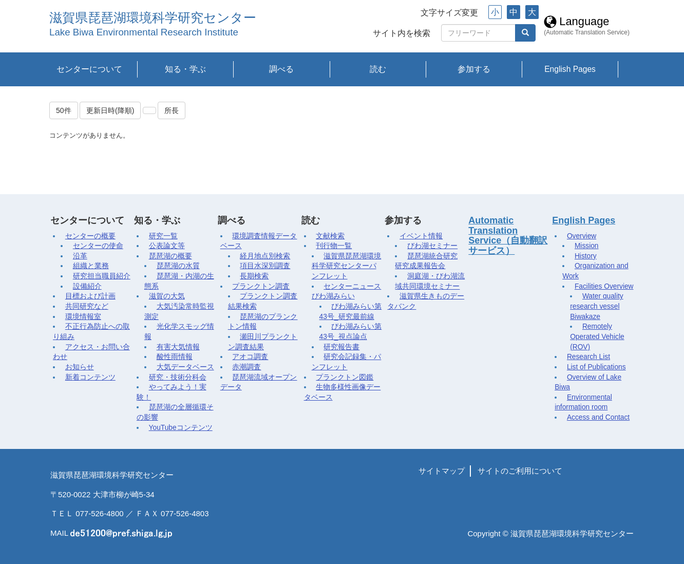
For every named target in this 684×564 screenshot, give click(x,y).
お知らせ (79, 367)
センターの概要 (90, 236)
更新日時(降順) (110, 110)
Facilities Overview (604, 286)
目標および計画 (90, 296)
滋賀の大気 (167, 296)
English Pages (570, 69)
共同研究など (86, 306)
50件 (63, 110)
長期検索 (254, 276)
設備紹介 (87, 286)
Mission (587, 246)
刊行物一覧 (334, 246)
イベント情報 (421, 236)
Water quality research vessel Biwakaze (596, 306)
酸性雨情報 (175, 357)
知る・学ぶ (185, 69)
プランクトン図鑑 (344, 377)
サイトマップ (442, 470)
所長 (171, 110)
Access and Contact (598, 417)
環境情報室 (83, 317)
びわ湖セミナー (432, 246)
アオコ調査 (250, 357)
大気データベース (185, 367)
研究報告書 (341, 347)
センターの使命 (98, 246)
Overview (581, 236)
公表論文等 (167, 246)
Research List (588, 357)
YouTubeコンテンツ (181, 427)
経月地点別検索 (265, 256)
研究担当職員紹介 (101, 276)
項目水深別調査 (265, 266)
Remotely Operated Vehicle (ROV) (597, 336)
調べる (281, 69)
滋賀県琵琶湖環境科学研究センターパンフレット (347, 266)
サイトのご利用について (520, 470)
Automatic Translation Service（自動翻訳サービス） (507, 235)
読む (378, 69)
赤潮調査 (246, 367)
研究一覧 (163, 236)
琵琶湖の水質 (178, 266)
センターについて (89, 69)
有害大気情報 (178, 347)
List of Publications (596, 367)
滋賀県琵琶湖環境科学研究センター (152, 18)
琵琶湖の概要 (170, 256)
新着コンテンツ (90, 377)
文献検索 (330, 236)
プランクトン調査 (261, 286)
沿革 (80, 256)
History (586, 256)
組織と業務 (91, 266)
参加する (474, 69)
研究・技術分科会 (177, 377)
